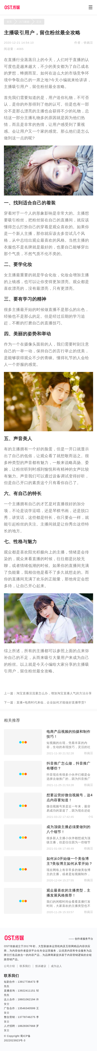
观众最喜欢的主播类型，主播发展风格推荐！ (68, 892)
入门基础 (24, 21)
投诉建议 (40, 966)
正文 (39, 21)
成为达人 (56, 966)
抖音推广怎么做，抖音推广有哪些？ (68, 765)
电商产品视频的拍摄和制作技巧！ (68, 734)
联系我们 (25, 966)
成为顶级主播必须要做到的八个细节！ (68, 829)
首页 (9, 21)
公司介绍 (9, 966)
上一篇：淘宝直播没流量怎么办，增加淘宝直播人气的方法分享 (48, 693)
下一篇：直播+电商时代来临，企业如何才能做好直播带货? (45, 702)
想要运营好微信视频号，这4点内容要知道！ (70, 797)
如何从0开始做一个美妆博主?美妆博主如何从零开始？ (70, 861)
